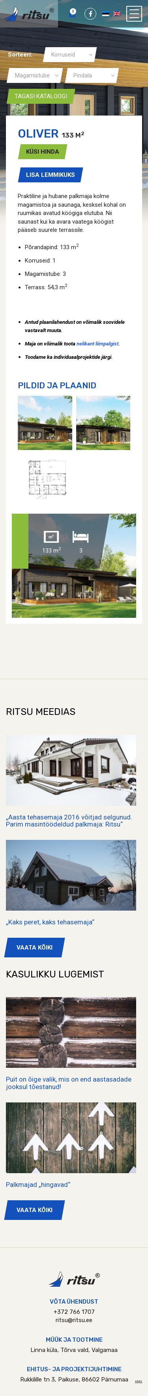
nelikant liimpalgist (97, 344)
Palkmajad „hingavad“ (38, 1184)
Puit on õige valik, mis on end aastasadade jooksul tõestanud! (68, 1083)
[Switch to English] (116, 13)
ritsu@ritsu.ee (74, 1320)
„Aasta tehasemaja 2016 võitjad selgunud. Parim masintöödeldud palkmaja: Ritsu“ (69, 820)
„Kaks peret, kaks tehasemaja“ (50, 922)
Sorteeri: (20, 54)
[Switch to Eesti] (105, 13)
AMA (138, 1382)
